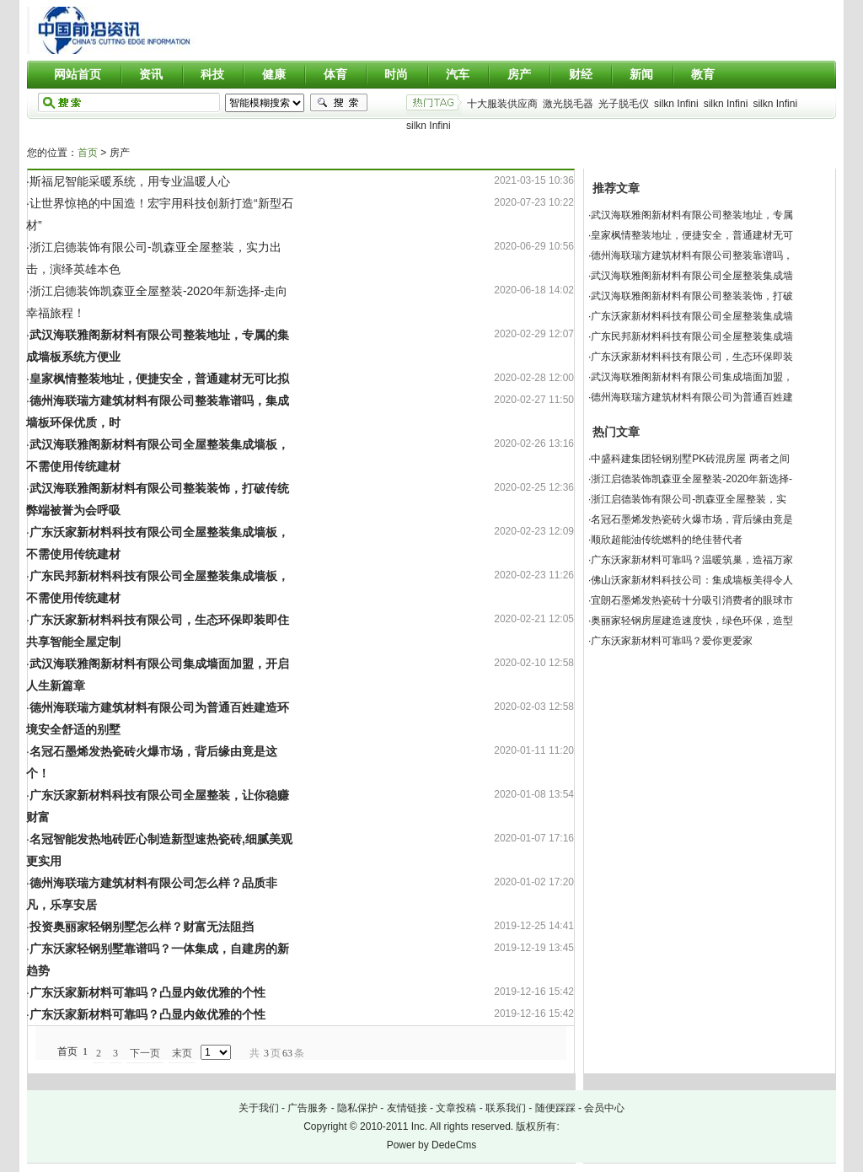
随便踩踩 (555, 1108)
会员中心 (604, 1108)
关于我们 (259, 1108)
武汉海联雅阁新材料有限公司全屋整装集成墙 (692, 276)
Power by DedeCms (432, 1145)
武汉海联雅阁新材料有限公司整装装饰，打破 (692, 296)
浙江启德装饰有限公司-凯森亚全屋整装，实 (688, 499)
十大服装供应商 (502, 104)
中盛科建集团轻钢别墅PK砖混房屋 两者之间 (690, 459)
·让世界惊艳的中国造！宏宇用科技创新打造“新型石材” (159, 214)
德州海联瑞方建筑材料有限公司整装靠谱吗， (692, 255)
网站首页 (77, 74)
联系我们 (505, 1108)
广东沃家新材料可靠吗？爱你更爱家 (672, 641)
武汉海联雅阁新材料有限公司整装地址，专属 (692, 215)
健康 (274, 74)
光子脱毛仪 (623, 104)
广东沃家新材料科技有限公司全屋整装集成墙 (692, 316)
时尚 (396, 74)
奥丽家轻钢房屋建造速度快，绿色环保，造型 (692, 620)
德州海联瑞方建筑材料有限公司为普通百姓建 (692, 397)
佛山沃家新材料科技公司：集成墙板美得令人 (692, 580)
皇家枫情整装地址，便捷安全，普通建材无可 (692, 235)
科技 (212, 74)
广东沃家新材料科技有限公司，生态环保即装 (692, 357)
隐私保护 (357, 1108)
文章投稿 (456, 1108)
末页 (182, 1053)
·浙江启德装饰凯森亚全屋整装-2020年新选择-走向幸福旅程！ (156, 302)
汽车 (457, 74)
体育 (335, 74)
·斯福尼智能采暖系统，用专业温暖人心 (128, 181)
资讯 (151, 74)
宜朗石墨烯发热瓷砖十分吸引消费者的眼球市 (692, 600)
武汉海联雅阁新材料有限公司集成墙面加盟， (692, 377)
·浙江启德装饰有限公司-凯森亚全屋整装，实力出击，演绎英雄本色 (153, 258)
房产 (519, 74)
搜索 (338, 103)
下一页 (145, 1053)
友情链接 (407, 1108)
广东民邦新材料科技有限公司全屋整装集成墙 (692, 336)
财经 (580, 74)
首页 (88, 153)
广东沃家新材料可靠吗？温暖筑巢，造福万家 (692, 560)
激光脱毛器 (568, 104)
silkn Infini (676, 104)
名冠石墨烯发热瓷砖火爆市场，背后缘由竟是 (692, 519)
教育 (703, 74)
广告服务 (307, 1108)
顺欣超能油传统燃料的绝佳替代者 (666, 540)
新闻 (641, 74)
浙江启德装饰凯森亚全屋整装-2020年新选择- (691, 479)
